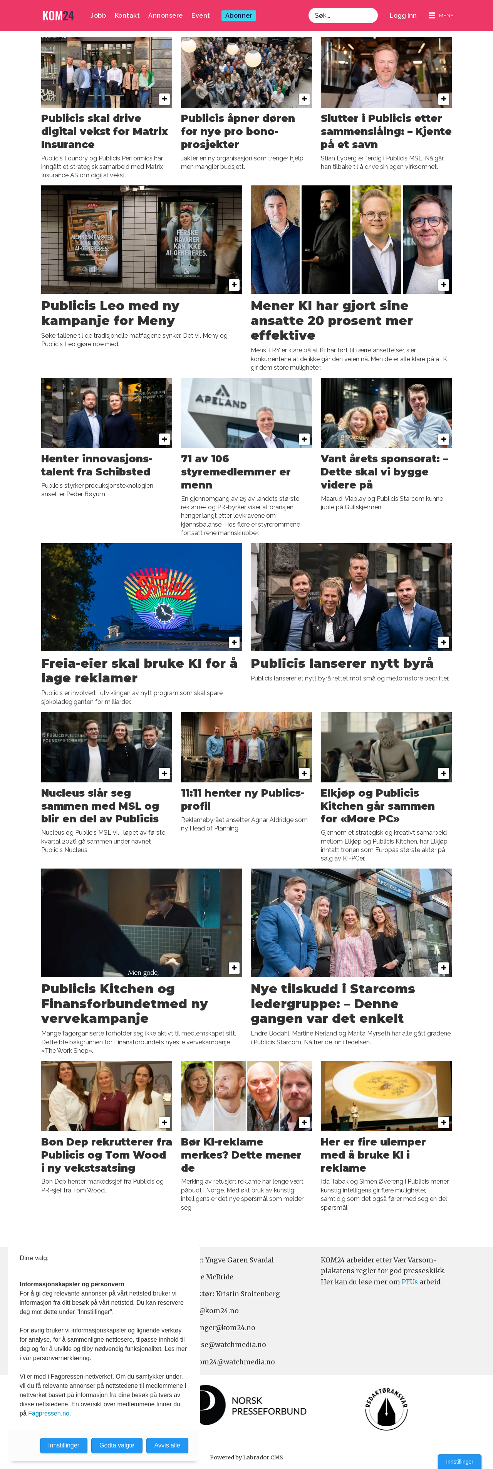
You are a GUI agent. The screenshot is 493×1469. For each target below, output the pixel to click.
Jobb (98, 15)
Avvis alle (167, 1445)
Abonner (239, 15)
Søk (308, 7)
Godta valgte (116, 1445)
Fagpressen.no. (49, 1413)
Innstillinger (459, 1462)
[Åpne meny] (441, 15)
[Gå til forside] (58, 15)
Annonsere (165, 15)
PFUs (410, 1282)
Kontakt (127, 15)
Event (200, 15)
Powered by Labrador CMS (246, 1457)
